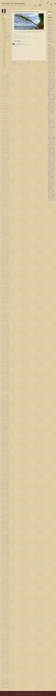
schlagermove (52, 165)
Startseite (29, 62)
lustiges (49, 128)
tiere (53, 183)
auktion (51, 49)
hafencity (49, 103)
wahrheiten (49, 193)
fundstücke (49, 87)
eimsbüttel (51, 71)
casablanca (52, 62)
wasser (53, 193)
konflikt (49, 120)
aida (50, 46)
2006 (3, 66)
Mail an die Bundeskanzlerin (50, 27)
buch (50, 61)
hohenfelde (53, 108)
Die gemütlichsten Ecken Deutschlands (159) (6, 36)
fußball (49, 88)
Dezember (4, 28)
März (4, 45)
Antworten (16, 45)
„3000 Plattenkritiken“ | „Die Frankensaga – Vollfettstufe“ (12, 5)
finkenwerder (49, 82)
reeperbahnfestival (50, 161)
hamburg (53, 103)
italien (51, 112)
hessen (50, 108)
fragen (53, 84)
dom (52, 67)
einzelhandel (50, 72)
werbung (53, 195)
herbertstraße (52, 106)
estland (51, 77)
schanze (52, 164)
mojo (52, 135)
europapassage (49, 78)
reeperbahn (50, 160)
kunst (48, 123)
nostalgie (49, 142)
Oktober (4, 31)
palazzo (53, 147)
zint (48, 201)
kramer (50, 121)
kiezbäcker (49, 116)
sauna (49, 164)
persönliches (50, 151)
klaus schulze (51, 118)
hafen (52, 102)
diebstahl (53, 66)
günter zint (49, 102)
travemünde (49, 186)
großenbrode (52, 101)
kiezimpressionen (50, 117)
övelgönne (50, 147)
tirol (49, 185)
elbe (48, 73)
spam (53, 171)
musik (49, 138)
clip (52, 63)
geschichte (49, 97)
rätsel (48, 159)
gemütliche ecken (51, 93)
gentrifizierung (52, 94)
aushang (49, 51)
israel (48, 112)
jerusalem (51, 113)
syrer (48, 182)
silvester (49, 170)
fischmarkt (53, 82)
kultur (52, 122)
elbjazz (52, 73)
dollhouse (50, 67)
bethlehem (49, 56)
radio (48, 158)
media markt (49, 132)
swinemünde (49, 181)
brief (48, 60)
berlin (52, 55)
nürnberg (52, 142)
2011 (3, 60)
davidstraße (53, 65)
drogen (53, 68)
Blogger (41, 694)
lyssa (52, 128)
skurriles (49, 171)
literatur (49, 127)
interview (52, 111)
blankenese (49, 57)
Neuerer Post (14, 62)
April (4, 44)
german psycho (52, 95)
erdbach (49, 76)
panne (51, 148)
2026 (3, 19)
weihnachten (51, 194)
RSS (2, 70)
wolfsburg (49, 199)
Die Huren (49, 34)
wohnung (51, 198)
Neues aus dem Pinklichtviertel (50, 32)
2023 (3, 23)
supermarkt (52, 180)
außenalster (53, 51)
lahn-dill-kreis (49, 124)
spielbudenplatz (50, 173)
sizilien (52, 170)
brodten (52, 60)
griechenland (49, 100)
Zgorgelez (53, 200)
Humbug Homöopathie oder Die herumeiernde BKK (51, 24)
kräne (53, 121)
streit (48, 180)
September (4, 32)
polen (52, 154)
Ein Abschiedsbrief (50, 37)
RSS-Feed (25, 5)
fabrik (52, 79)
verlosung (49, 192)
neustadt (49, 140)
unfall (48, 189)
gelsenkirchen (49, 92)
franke (51, 85)
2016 (3, 53)
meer (51, 133)
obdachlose (50, 143)
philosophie (51, 152)
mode (48, 135)
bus (49, 62)
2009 (3, 62)
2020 (3, 27)
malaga (52, 129)
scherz (48, 165)
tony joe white (52, 185)
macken (49, 129)
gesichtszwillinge (50, 98)
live (51, 127)
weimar (48, 195)
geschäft (51, 96)
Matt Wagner (17, 43)
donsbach (49, 68)
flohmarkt (49, 84)
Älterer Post (44, 62)
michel (52, 134)
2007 (3, 65)
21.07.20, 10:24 (22, 43)
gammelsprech (50, 89)
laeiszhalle (52, 123)
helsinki (49, 106)
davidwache (50, 66)
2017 (3, 52)
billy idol (52, 56)
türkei (50, 187)
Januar (4, 48)
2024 (3, 22)
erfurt (51, 76)
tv (52, 187)
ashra (48, 49)
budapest (53, 61)
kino (53, 117)
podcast (49, 154)
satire (51, 163)
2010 (3, 61)
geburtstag (51, 90)
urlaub (53, 189)
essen (53, 76)
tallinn (51, 182)
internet (48, 111)
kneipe (49, 119)
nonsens (49, 141)
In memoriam (30, 5)
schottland (52, 166)
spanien (51, 172)
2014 (3, 56)
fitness (51, 83)
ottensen (53, 146)
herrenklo (53, 107)
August (4, 33)
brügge (48, 61)
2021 (3, 26)
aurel (53, 49)
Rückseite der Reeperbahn (13, 3)
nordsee (52, 141)
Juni (3, 41)
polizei (53, 155)
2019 (3, 49)
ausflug (51, 50)
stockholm (49, 179)
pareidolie (49, 149)
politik (49, 155)
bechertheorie (50, 54)
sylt (52, 181)
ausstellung (50, 52)
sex (51, 168)
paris (52, 149)
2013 (3, 57)
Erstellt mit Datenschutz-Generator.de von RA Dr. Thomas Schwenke (6, 687)
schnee (50, 166)
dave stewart (49, 65)
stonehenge (52, 179)
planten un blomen (50, 153)
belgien (48, 55)
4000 (48, 46)
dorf (51, 68)
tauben (53, 182)
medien (53, 132)
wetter (53, 196)
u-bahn (53, 188)
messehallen (49, 134)
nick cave (52, 140)
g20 (52, 88)
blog (52, 57)
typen (49, 188)
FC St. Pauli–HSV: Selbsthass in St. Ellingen (50, 30)
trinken (53, 186)
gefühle (49, 91)
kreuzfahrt (49, 122)
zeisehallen (49, 200)
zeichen (52, 199)
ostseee (49, 146)
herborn (50, 107)
